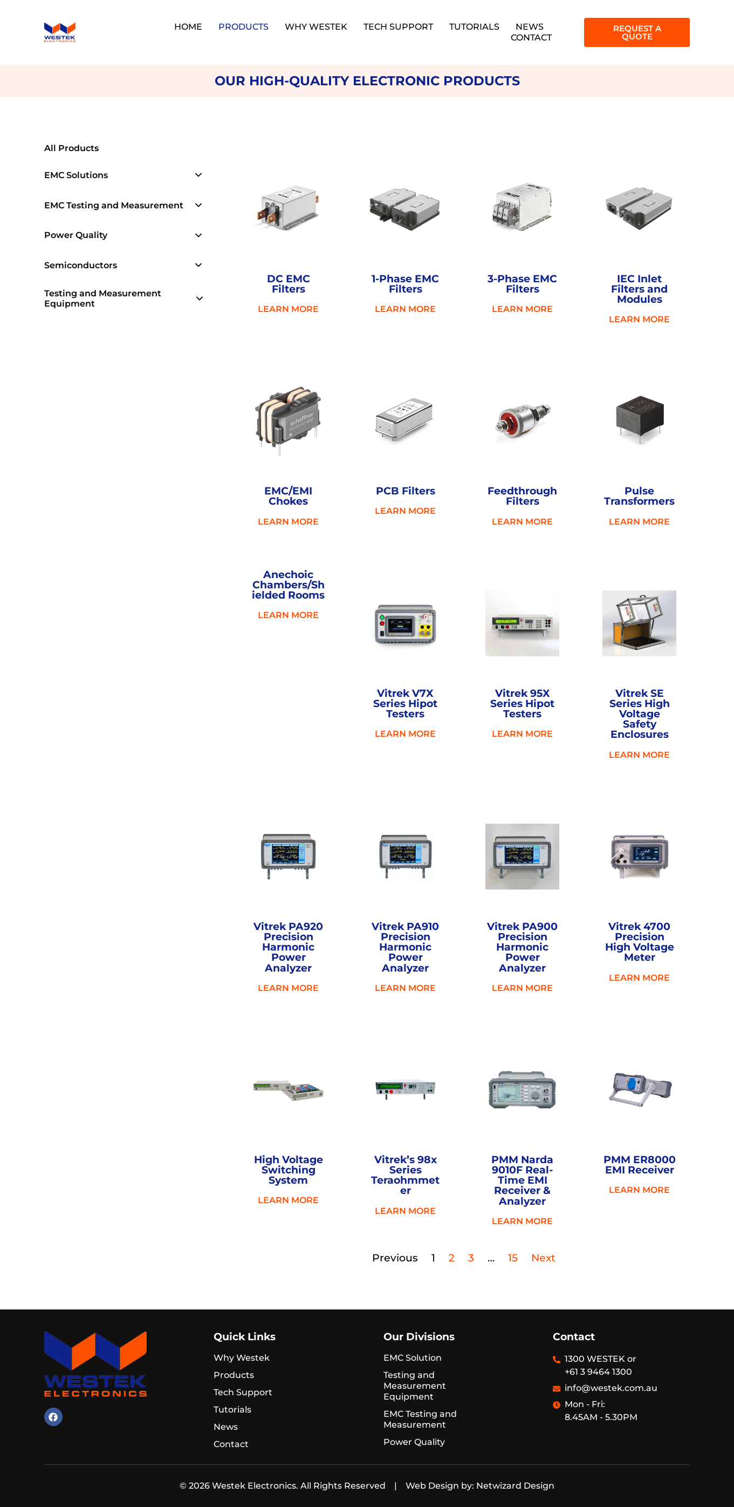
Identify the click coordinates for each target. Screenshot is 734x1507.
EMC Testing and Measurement (113, 205)
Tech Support (398, 27)
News (530, 27)
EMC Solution (412, 1358)
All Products (71, 148)
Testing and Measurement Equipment (102, 298)
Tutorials (474, 27)
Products (243, 27)
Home (188, 27)
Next (543, 1257)
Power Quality (75, 235)
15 (513, 1257)
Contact (531, 37)
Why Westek (316, 27)
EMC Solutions (76, 175)
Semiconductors (80, 265)
